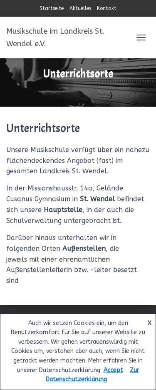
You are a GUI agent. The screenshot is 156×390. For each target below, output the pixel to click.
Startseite (52, 8)
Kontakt (106, 8)
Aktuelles (80, 8)
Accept (113, 370)
